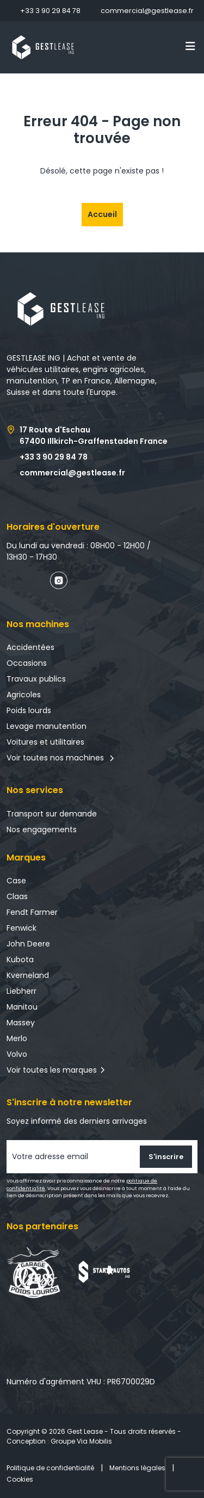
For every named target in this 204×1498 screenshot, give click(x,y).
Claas (17, 896)
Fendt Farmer (32, 912)
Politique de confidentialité (50, 1467)
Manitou (22, 1006)
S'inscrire (166, 1156)
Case (16, 880)
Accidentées (30, 647)
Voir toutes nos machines (61, 757)
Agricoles (24, 694)
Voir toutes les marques (52, 1069)
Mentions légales (137, 1467)
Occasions (27, 663)
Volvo (17, 1054)
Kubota (20, 959)
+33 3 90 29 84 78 (50, 10)
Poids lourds (29, 710)
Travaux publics (36, 678)
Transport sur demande (52, 813)
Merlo (17, 1038)
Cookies (20, 1479)
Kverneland (28, 975)
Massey (21, 1022)
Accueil (102, 214)
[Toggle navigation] (190, 46)
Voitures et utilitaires (45, 741)
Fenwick (21, 928)
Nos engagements (42, 829)
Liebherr (21, 991)
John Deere (28, 943)
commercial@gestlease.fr (147, 10)
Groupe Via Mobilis (81, 1441)
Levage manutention (46, 726)
